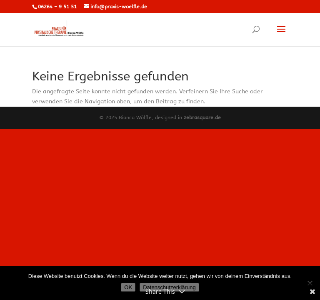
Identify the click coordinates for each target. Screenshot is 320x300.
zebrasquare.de (202, 117)
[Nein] (309, 283)
